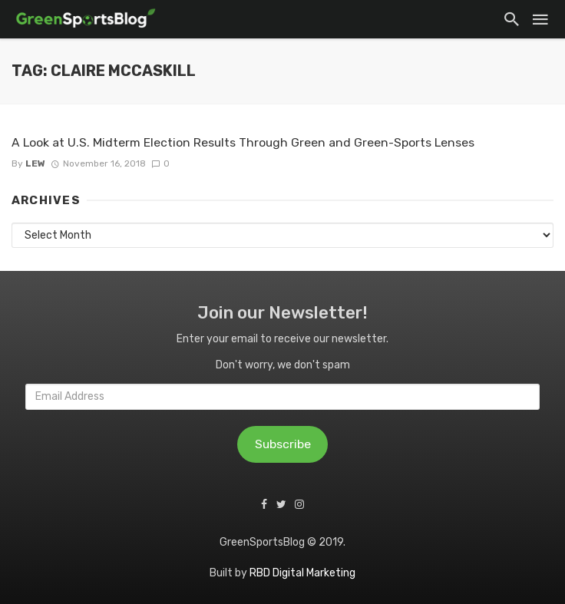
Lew (35, 163)
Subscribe (283, 444)
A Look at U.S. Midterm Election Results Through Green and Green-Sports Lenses (243, 142)
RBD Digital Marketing (302, 572)
